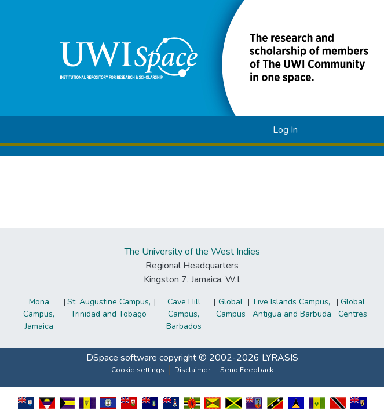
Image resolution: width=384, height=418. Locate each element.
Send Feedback (246, 370)
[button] (245, 130)
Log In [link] (285, 129)
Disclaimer (192, 370)
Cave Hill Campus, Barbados (184, 314)
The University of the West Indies (192, 251)
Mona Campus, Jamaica (38, 314)
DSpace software (121, 357)
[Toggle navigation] (325, 130)
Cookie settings (137, 370)
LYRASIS (280, 357)
